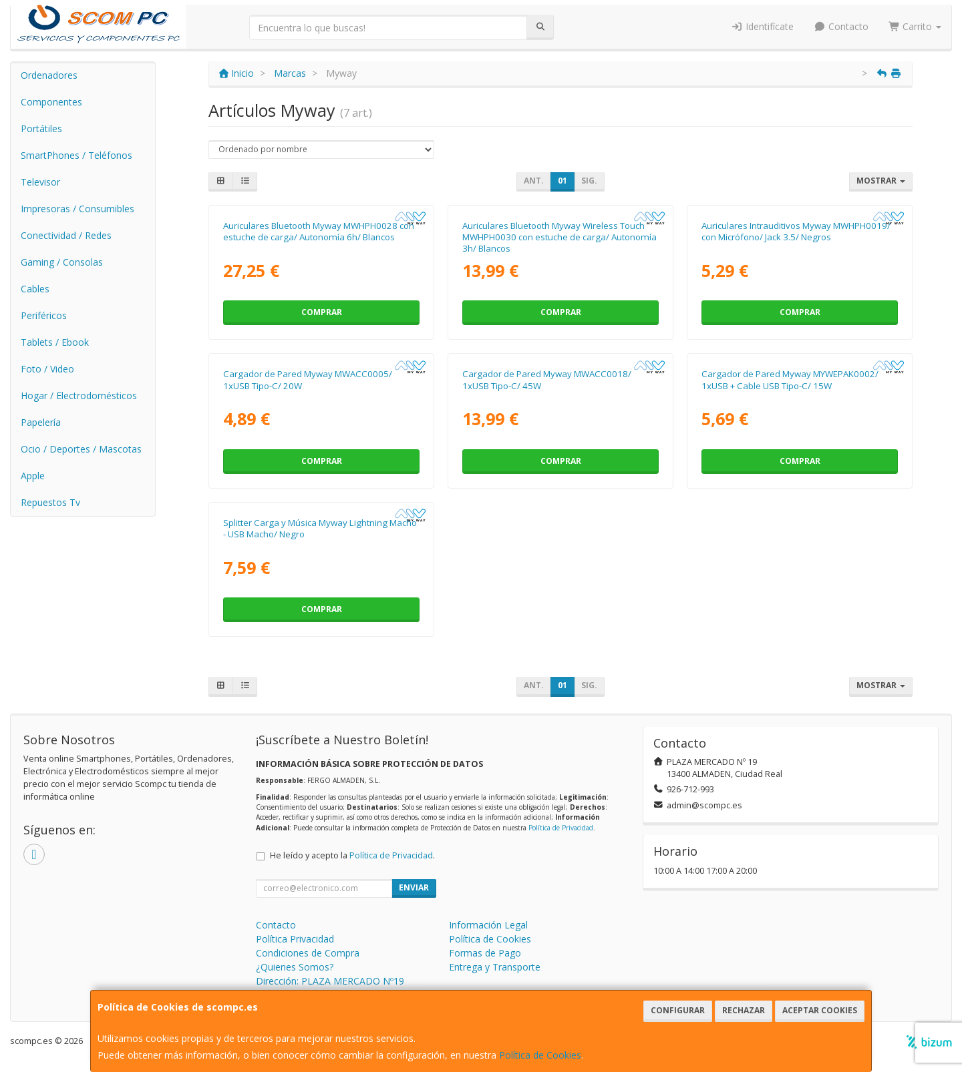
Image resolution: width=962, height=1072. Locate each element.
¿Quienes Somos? (294, 967)
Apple (33, 475)
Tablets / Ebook (55, 342)
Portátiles (41, 128)
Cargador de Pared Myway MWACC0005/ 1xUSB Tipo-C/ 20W (307, 379)
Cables (35, 288)
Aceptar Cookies (819, 1010)
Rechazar (743, 1010)
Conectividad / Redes (66, 235)
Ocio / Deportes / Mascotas (81, 449)
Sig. (589, 180)
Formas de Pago (485, 953)
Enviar (414, 887)
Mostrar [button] (880, 180)
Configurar (678, 1010)
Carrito (915, 26)
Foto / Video (47, 368)
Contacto (841, 26)
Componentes (51, 101)
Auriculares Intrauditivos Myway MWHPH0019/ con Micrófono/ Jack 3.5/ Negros (796, 231)
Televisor (40, 182)
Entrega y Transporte (494, 967)
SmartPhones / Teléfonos (76, 155)
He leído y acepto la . (352, 855)
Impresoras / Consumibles (77, 208)
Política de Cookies (540, 1055)
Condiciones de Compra (307, 953)
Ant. (534, 180)
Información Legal (488, 924)
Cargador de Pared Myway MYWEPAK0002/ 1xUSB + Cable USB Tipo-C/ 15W (789, 379)
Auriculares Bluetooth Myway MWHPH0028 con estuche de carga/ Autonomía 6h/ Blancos (318, 231)
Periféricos (44, 315)
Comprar (321, 312)
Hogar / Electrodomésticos (79, 395)
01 (562, 180)
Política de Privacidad (560, 827)
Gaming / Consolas (62, 262)
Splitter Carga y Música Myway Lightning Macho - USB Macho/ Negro (320, 528)
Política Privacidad (295, 938)
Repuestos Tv (50, 502)
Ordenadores (49, 75)
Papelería (41, 422)
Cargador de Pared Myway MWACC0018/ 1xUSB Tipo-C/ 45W (546, 379)
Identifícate (763, 26)
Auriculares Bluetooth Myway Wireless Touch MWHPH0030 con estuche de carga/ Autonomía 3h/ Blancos (559, 237)
